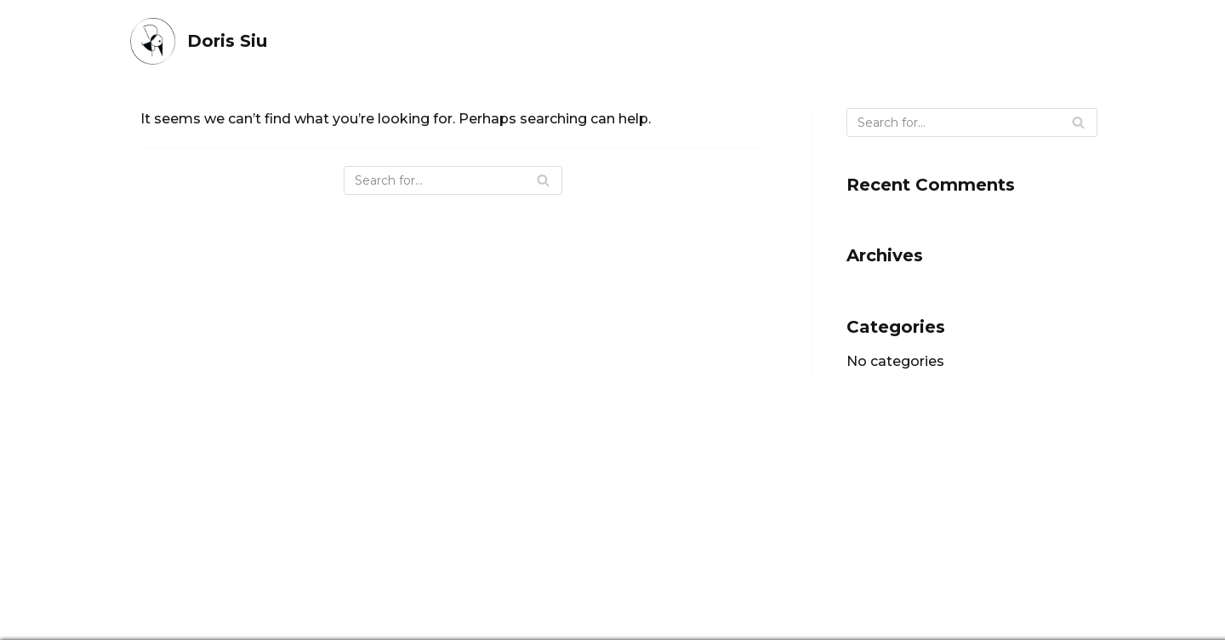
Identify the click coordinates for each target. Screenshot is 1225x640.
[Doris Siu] (197, 41)
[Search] (453, 180)
